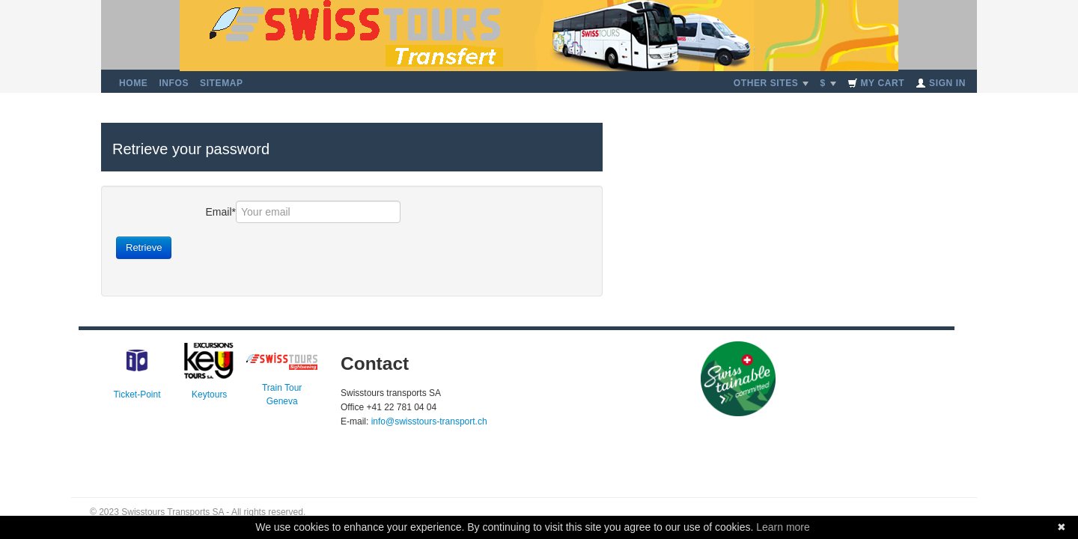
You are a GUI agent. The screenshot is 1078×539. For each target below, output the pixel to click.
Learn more (783, 527)
